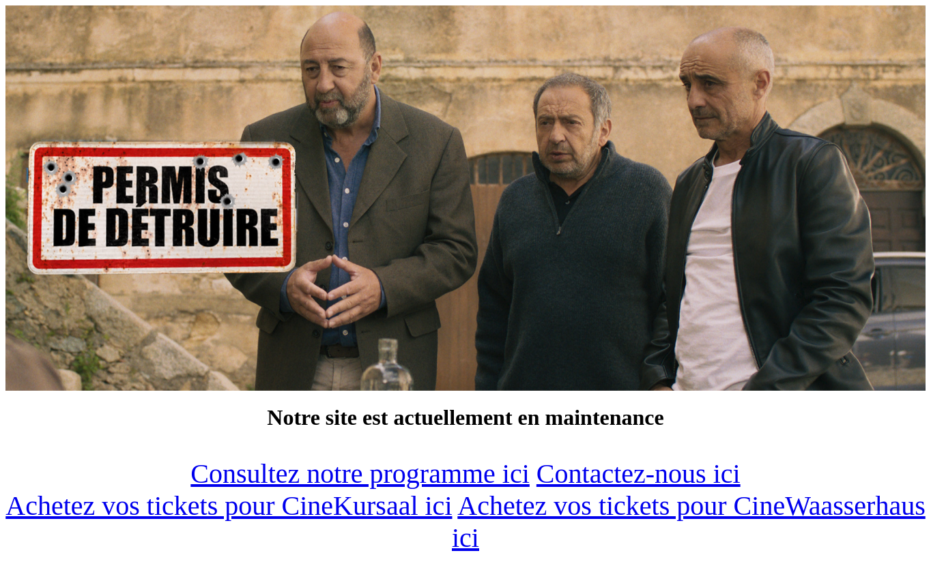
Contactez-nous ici (638, 473)
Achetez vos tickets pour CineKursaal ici (228, 505)
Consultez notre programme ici (360, 473)
